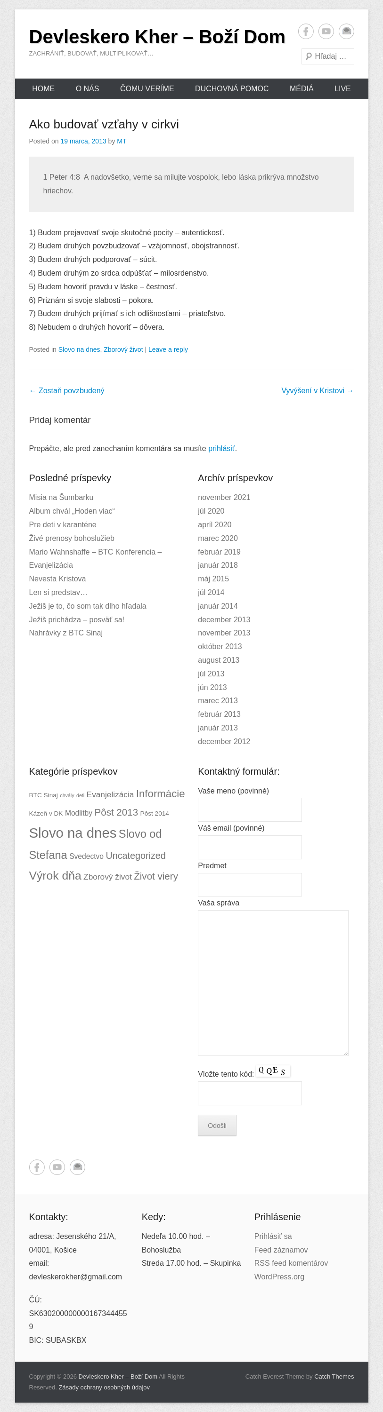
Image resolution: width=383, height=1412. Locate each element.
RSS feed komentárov (291, 1263)
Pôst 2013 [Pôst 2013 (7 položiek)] (116, 812)
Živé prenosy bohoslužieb (71, 538)
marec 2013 (218, 701)
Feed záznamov (281, 1250)
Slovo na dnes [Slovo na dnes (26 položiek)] (73, 833)
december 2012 (224, 742)
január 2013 (218, 728)
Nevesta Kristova (57, 579)
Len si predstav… (58, 592)
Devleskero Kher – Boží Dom (157, 36)
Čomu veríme (147, 89)
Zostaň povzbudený (67, 391)
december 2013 (224, 620)
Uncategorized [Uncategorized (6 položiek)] (135, 855)
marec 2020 (218, 538)
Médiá (302, 89)
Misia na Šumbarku (61, 497)
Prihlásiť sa (273, 1236)
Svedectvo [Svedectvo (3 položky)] (86, 856)
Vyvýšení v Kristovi (317, 391)
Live (342, 89)
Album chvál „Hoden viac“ (72, 511)
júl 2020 (211, 511)
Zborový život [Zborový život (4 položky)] (107, 876)
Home (43, 89)
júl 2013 (211, 674)
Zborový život (123, 349)
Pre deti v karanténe (63, 525)
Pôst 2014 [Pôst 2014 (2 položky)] (154, 813)
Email (346, 31)
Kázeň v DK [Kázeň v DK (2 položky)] (46, 813)
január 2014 (218, 606)
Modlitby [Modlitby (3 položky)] (78, 813)
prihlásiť (221, 448)
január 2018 (218, 565)
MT (121, 141)
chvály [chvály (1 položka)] (67, 795)
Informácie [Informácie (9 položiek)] (160, 794)
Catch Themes (334, 1376)
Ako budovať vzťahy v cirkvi (104, 124)
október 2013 (220, 646)
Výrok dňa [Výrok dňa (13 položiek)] (55, 875)
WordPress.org (279, 1277)
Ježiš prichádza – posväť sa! (77, 620)
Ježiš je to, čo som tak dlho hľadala (88, 606)
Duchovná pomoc (232, 89)
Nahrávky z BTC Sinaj (66, 633)
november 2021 (224, 497)
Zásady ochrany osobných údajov (104, 1387)
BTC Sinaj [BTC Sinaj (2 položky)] (43, 795)
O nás (87, 89)
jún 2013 (212, 687)
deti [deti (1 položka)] (80, 795)
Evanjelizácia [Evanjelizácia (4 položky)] (110, 794)
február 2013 (219, 714)
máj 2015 (213, 579)
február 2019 (219, 552)
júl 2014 (211, 592)
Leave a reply (168, 349)
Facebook (306, 31)
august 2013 (218, 660)
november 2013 (224, 633)
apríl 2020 (214, 525)
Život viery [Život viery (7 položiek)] (156, 876)
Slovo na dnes (79, 349)
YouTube (326, 31)
